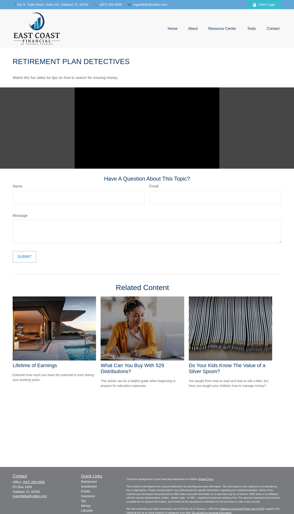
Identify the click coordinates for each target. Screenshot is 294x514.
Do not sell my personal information (212, 512)
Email (153, 186)
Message (20, 216)
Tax (83, 501)
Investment (89, 486)
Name (18, 186)
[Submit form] (24, 257)
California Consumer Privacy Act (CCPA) (242, 508)
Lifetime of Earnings (35, 365)
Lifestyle (87, 510)
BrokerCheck (206, 479)
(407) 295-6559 (108, 4)
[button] (172, 29)
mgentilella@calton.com (147, 4)
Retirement (89, 481)
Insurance (88, 496)
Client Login (264, 5)
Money (86, 506)
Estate (85, 491)
